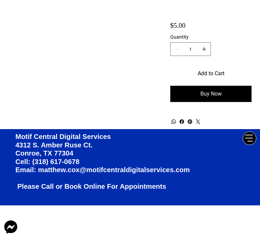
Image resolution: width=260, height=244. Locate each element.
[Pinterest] (190, 121)
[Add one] (204, 49)
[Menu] (249, 138)
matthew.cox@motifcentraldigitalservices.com (114, 170)
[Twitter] (198, 121)
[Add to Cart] (211, 73)
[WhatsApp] (173, 121)
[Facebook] (181, 121)
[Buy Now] (211, 94)
